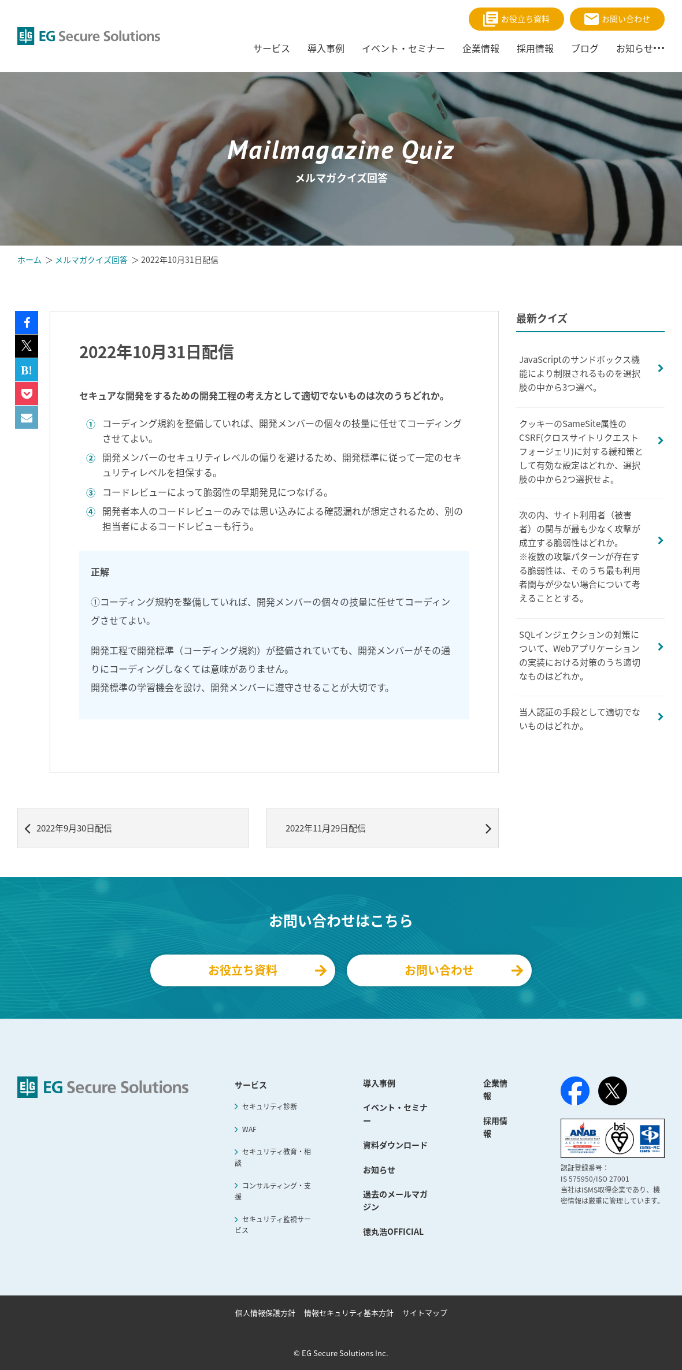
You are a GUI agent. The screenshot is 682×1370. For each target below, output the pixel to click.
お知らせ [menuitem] (634, 48)
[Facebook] (575, 1093)
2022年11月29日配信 (388, 828)
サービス (251, 1084)
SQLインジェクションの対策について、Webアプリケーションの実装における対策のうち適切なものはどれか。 (579, 655)
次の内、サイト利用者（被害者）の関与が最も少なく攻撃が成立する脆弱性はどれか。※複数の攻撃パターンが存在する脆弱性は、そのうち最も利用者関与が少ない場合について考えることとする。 (579, 556)
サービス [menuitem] (271, 48)
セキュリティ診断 (269, 1106)
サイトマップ (424, 1312)
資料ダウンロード (395, 1144)
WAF (249, 1129)
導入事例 (379, 1083)
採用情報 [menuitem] (535, 48)
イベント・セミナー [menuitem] (403, 48)
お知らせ (379, 1169)
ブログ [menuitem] (585, 48)
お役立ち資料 (516, 19)
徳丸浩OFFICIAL (393, 1231)
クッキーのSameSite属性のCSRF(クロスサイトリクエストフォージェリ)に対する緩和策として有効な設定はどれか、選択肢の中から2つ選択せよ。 (581, 451)
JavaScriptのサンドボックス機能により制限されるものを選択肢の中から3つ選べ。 (579, 373)
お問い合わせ (617, 19)
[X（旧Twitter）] (612, 1090)
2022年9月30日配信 (68, 828)
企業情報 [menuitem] (480, 48)
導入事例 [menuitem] (325, 48)
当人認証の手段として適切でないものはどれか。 (579, 719)
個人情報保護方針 (265, 1312)
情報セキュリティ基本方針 (349, 1312)
